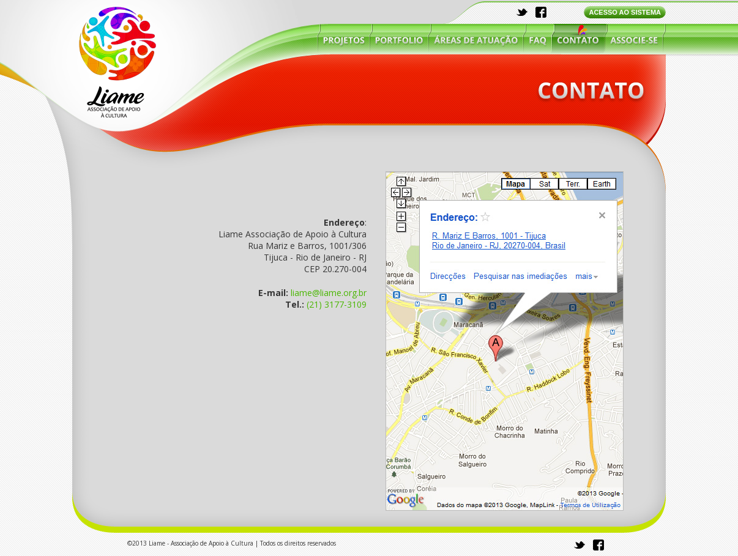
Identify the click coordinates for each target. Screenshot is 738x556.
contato (578, 38)
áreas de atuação (476, 38)
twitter (522, 12)
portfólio (399, 38)
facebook (541, 12)
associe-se (633, 38)
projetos (344, 38)
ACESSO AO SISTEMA (625, 12)
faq (537, 38)
